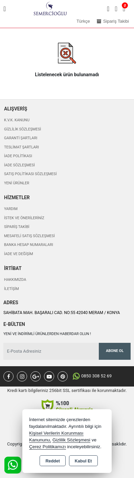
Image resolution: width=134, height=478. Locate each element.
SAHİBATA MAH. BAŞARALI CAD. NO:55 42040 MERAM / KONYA (61, 312)
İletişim (11, 289)
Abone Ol (115, 351)
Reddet (52, 461)
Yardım (11, 209)
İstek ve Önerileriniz (24, 218)
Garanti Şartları (20, 138)
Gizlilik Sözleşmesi (22, 129)
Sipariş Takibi (16, 227)
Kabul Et (83, 461)
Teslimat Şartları (21, 147)
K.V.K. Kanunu (16, 120)
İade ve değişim (18, 254)
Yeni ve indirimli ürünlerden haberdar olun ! (47, 334)
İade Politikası (18, 156)
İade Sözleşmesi (19, 165)
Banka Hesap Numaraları (28, 245)
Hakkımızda (15, 279)
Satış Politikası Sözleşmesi (30, 174)
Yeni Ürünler (16, 183)
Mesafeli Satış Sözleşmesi (29, 236)
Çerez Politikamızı (47, 446)
